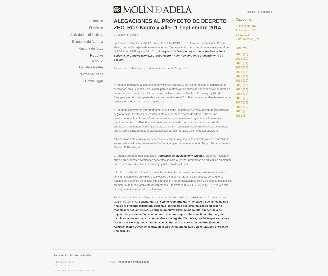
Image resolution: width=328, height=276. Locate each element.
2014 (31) (242, 102)
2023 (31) (242, 63)
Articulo (97, 61)
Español (250, 11)
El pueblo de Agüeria (87, 41)
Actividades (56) (246, 30)
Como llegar (94, 81)
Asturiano (266, 11)
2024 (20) (242, 58)
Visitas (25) (243, 34)
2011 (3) (241, 115)
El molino (96, 21)
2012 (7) (241, 111)
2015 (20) (242, 98)
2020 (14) (242, 76)
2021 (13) (242, 71)
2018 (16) (242, 85)
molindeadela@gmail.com (133, 261)
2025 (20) (242, 54)
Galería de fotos (91, 48)
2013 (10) (242, 106)
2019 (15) (242, 80)
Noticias (96, 55)
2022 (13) (242, 67)
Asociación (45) (246, 26)
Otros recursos (92, 74)
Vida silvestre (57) (247, 39)
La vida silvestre (91, 67)
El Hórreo (96, 28)
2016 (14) (242, 93)
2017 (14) (242, 89)
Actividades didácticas (86, 35)
